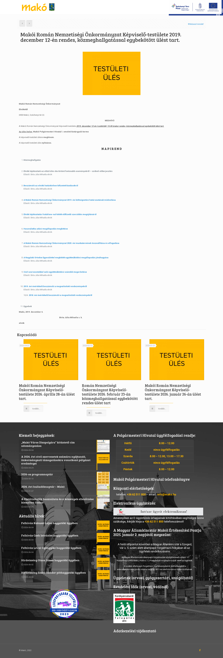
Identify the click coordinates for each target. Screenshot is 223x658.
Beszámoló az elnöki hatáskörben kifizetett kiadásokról (51, 185)
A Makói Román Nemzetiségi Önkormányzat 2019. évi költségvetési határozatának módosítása (70, 200)
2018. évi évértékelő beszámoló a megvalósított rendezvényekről (60, 295)
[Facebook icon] (200, 650)
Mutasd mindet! (196, 24)
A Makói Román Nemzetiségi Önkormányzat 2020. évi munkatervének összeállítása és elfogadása (71, 243)
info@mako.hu (166, 494)
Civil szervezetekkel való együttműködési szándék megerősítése (55, 272)
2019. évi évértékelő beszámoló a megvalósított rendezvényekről (55, 286)
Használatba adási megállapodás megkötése (46, 229)
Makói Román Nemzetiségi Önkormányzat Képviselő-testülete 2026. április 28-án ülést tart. (47, 392)
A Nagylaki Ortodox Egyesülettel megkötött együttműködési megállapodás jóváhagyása (66, 257)
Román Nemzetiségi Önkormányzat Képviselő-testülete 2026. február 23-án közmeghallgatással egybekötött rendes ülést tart (110, 394)
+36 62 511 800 (136, 494)
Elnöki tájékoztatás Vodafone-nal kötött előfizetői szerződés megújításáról (60, 214)
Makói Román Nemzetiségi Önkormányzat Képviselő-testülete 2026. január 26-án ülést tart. (173, 392)
